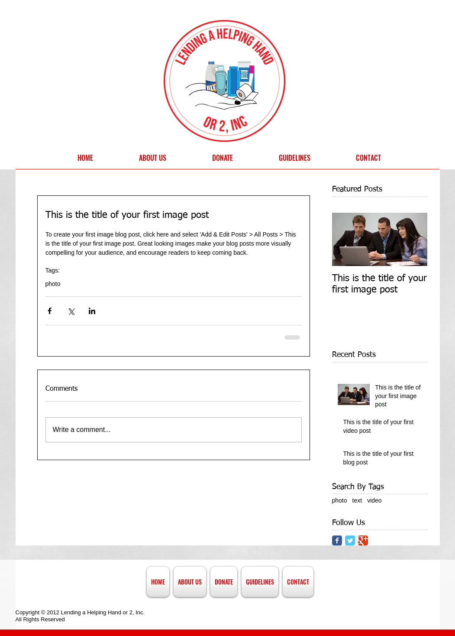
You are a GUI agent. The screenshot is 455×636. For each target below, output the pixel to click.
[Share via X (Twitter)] (71, 311)
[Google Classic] (363, 540)
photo (53, 283)
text (357, 500)
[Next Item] (413, 239)
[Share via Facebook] (49, 311)
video (374, 500)
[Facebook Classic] (337, 540)
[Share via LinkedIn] (92, 311)
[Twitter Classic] (350, 540)
